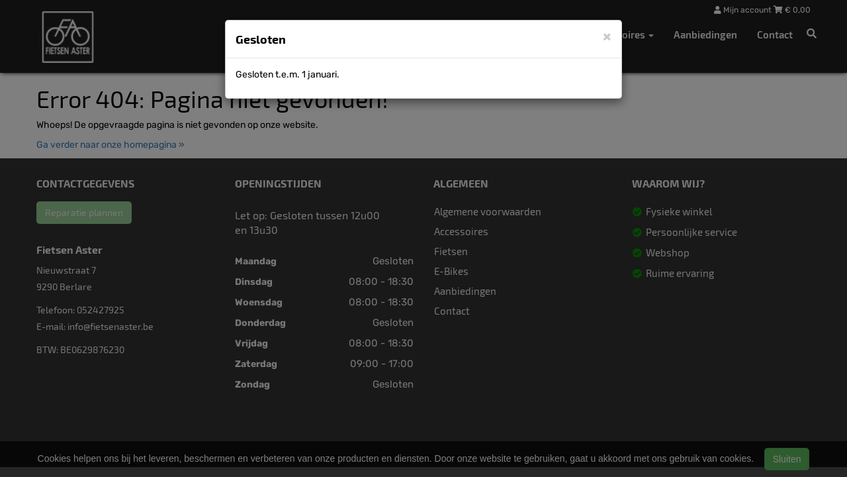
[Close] (607, 36)
